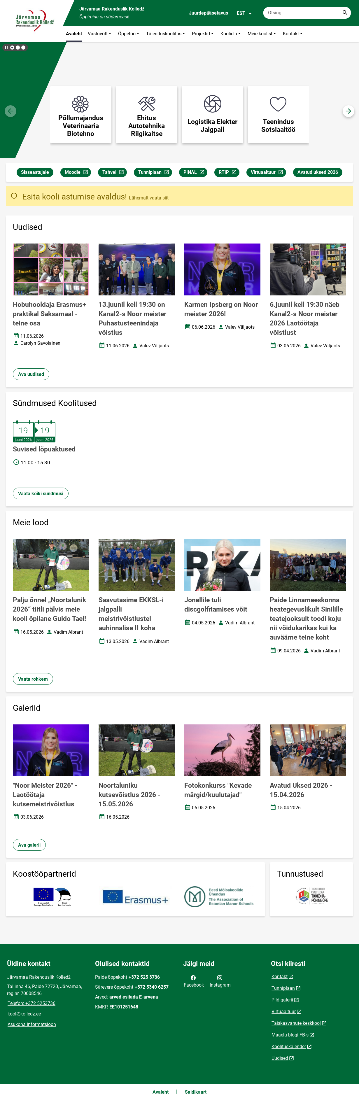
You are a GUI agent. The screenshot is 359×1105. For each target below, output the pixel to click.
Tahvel (114, 173)
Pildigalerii (282, 1000)
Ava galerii (29, 845)
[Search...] (345, 13)
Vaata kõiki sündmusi (40, 493)
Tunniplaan (155, 173)
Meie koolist (262, 33)
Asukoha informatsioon (32, 1024)
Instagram (220, 981)
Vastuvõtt (100, 33)
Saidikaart (195, 1092)
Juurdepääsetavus (208, 13)
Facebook (194, 981)
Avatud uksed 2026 (317, 172)
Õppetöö (129, 33)
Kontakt (293, 33)
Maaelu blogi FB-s (290, 1035)
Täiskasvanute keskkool (296, 1023)
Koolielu (231, 33)
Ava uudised (31, 374)
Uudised (280, 1058)
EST (244, 13)
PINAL (195, 173)
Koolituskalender (289, 1046)
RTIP (228, 173)
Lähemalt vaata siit (149, 198)
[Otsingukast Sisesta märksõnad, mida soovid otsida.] (307, 13)
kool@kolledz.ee (24, 1014)
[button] (12, 47)
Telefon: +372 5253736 (31, 1003)
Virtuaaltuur (268, 173)
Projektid (203, 33)
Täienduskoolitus (166, 33)
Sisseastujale (35, 172)
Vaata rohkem (33, 679)
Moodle (77, 173)
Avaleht (74, 33)
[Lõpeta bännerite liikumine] (5, 47)
